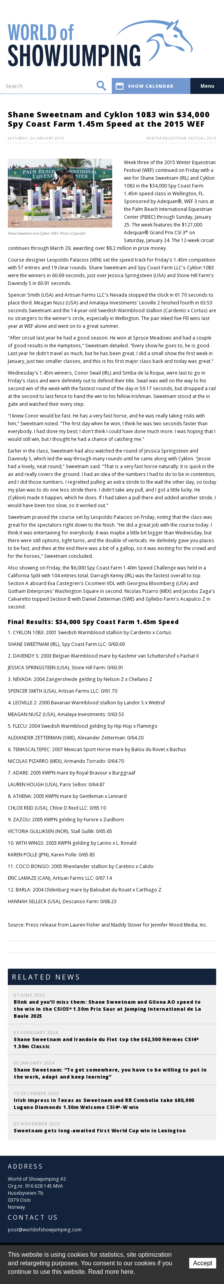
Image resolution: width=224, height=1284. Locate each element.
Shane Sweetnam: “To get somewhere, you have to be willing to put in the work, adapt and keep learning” (110, 1073)
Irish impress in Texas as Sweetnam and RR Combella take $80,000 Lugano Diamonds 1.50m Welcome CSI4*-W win (104, 1104)
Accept (202, 1263)
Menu (207, 86)
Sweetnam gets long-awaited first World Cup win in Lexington (100, 1130)
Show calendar (145, 86)
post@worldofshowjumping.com (45, 1229)
